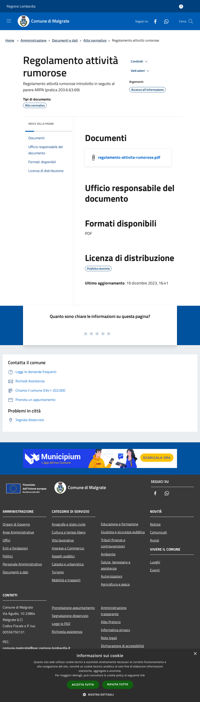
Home (9, 40)
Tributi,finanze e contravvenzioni (113, 543)
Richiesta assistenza (67, 631)
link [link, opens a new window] (142, 675)
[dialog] (100, 675)
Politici (8, 556)
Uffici (6, 540)
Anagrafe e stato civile (68, 524)
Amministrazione (33, 40)
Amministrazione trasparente (114, 611)
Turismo (58, 572)
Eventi (155, 570)
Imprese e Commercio (68, 548)
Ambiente (108, 554)
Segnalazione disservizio (70, 615)
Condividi (140, 61)
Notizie (155, 524)
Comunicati (158, 532)
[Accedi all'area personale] (181, 6)
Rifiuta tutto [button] (117, 684)
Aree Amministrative (18, 532)
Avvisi (154, 540)
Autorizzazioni (111, 576)
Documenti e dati (65, 40)
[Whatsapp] (164, 21)
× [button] (195, 654)
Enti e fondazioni (15, 548)
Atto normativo (94, 40)
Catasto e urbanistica (68, 564)
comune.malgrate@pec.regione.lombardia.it (36, 648)
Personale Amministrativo (22, 564)
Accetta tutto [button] (83, 685)
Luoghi (155, 562)
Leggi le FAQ (61, 623)
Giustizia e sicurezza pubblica (123, 532)
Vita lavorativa (63, 540)
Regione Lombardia (21, 6)
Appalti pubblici (63, 556)
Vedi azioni (141, 70)
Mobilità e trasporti (66, 580)
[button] (100, 694)
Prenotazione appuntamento (73, 607)
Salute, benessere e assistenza (115, 565)
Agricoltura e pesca (115, 584)
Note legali (109, 637)
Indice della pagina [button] (41, 124)
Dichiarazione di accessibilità (122, 645)
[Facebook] (153, 21)
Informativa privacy (115, 629)
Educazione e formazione (119, 524)
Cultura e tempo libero (68, 532)
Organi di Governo (16, 524)
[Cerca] (190, 21)
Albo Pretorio (111, 622)
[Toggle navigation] (9, 20)
